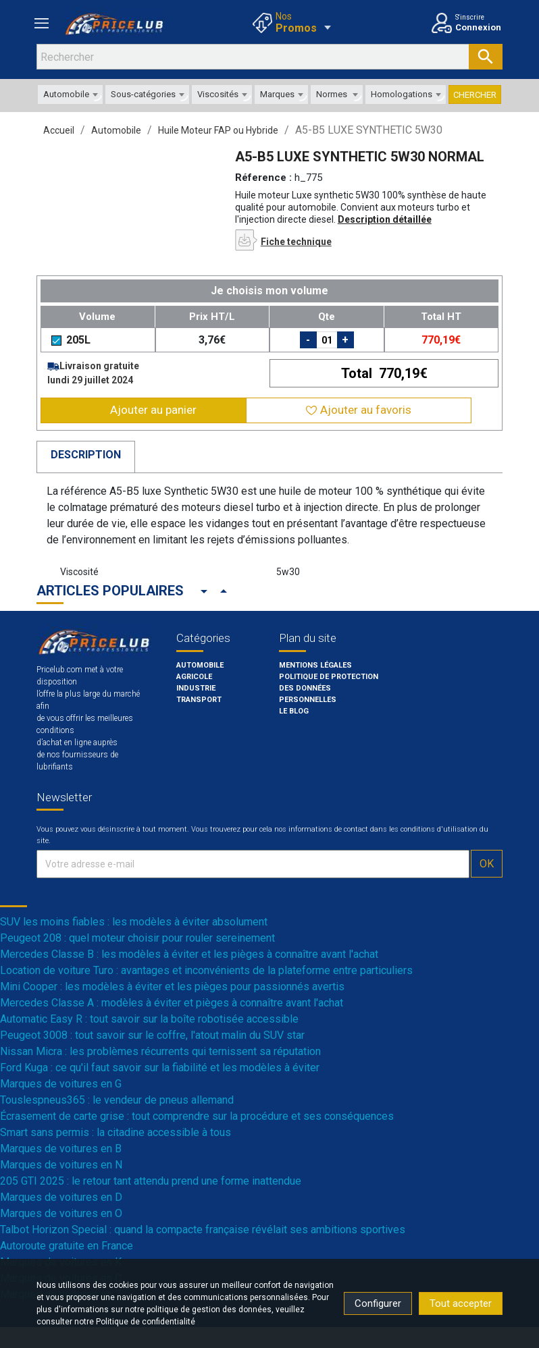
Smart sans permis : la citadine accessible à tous (115, 1132)
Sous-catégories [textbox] (143, 94)
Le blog (294, 711)
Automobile (200, 665)
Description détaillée (385, 219)
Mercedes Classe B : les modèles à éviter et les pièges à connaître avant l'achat (189, 954)
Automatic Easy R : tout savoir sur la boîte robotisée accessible (149, 1019)
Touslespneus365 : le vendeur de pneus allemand (117, 1100)
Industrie (195, 688)
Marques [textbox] (277, 94)
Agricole (194, 676)
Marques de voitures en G (61, 1083)
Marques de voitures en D (61, 1197)
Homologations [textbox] (401, 94)
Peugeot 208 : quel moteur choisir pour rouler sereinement (137, 938)
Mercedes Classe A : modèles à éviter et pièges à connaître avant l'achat (171, 1002)
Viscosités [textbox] (217, 94)
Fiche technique (296, 241)
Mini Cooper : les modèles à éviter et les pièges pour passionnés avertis (172, 986)
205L (71, 339)
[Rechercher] (269, 57)
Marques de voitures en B (61, 1148)
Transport (199, 699)
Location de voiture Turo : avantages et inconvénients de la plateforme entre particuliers (206, 970)
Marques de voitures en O (61, 1213)
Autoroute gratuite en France (66, 1245)
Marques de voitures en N (61, 1164)
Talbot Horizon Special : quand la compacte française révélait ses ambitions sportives (202, 1229)
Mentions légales (315, 665)
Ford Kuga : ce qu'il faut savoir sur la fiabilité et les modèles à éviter (159, 1067)
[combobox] (70, 94)
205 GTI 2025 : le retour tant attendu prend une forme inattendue (150, 1181)
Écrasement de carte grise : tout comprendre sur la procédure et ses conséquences (197, 1116)
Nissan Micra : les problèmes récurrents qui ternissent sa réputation (160, 1051)
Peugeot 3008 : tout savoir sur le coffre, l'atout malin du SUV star (152, 1035)
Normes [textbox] (331, 94)
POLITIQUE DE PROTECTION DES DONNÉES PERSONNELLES (328, 688)
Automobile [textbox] (66, 94)
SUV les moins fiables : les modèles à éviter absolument (133, 921)
